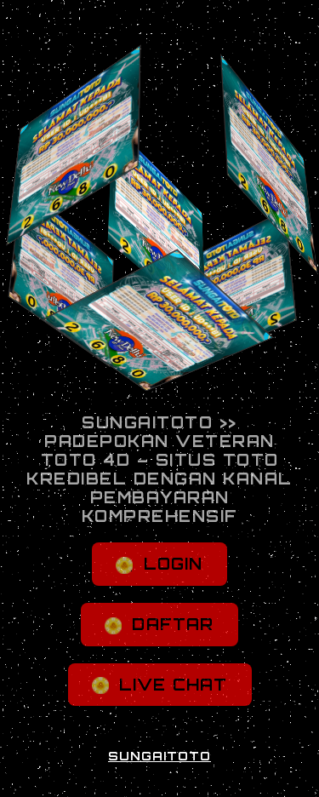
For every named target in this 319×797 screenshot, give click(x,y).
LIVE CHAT (160, 685)
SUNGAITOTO (159, 755)
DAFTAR (159, 624)
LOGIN (159, 564)
